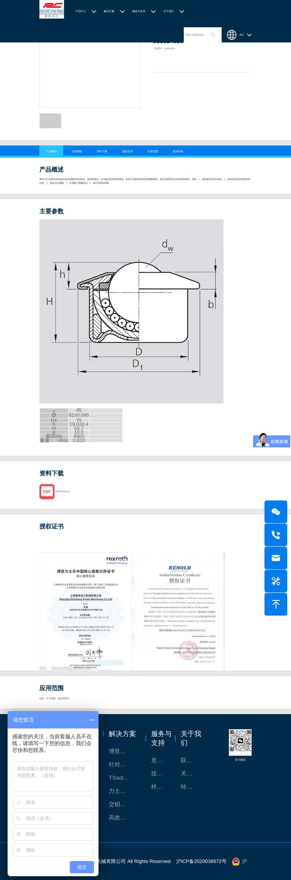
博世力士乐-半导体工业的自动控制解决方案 (123, 751)
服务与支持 (139, 11)
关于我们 (168, 11)
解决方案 (109, 11)
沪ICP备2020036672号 (201, 861)
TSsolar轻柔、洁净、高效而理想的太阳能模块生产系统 (123, 777)
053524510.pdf (62, 498)
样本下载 (161, 786)
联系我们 (190, 760)
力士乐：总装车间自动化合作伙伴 (123, 791)
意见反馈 (161, 760)
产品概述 (51, 151)
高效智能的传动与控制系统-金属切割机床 (123, 817)
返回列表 (178, 151)
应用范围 (152, 151)
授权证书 (127, 151)
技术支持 (161, 773)
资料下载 (102, 151)
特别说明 (190, 786)
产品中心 (80, 11)
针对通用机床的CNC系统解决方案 (123, 764)
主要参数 (76, 151)
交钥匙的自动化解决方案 (123, 804)
